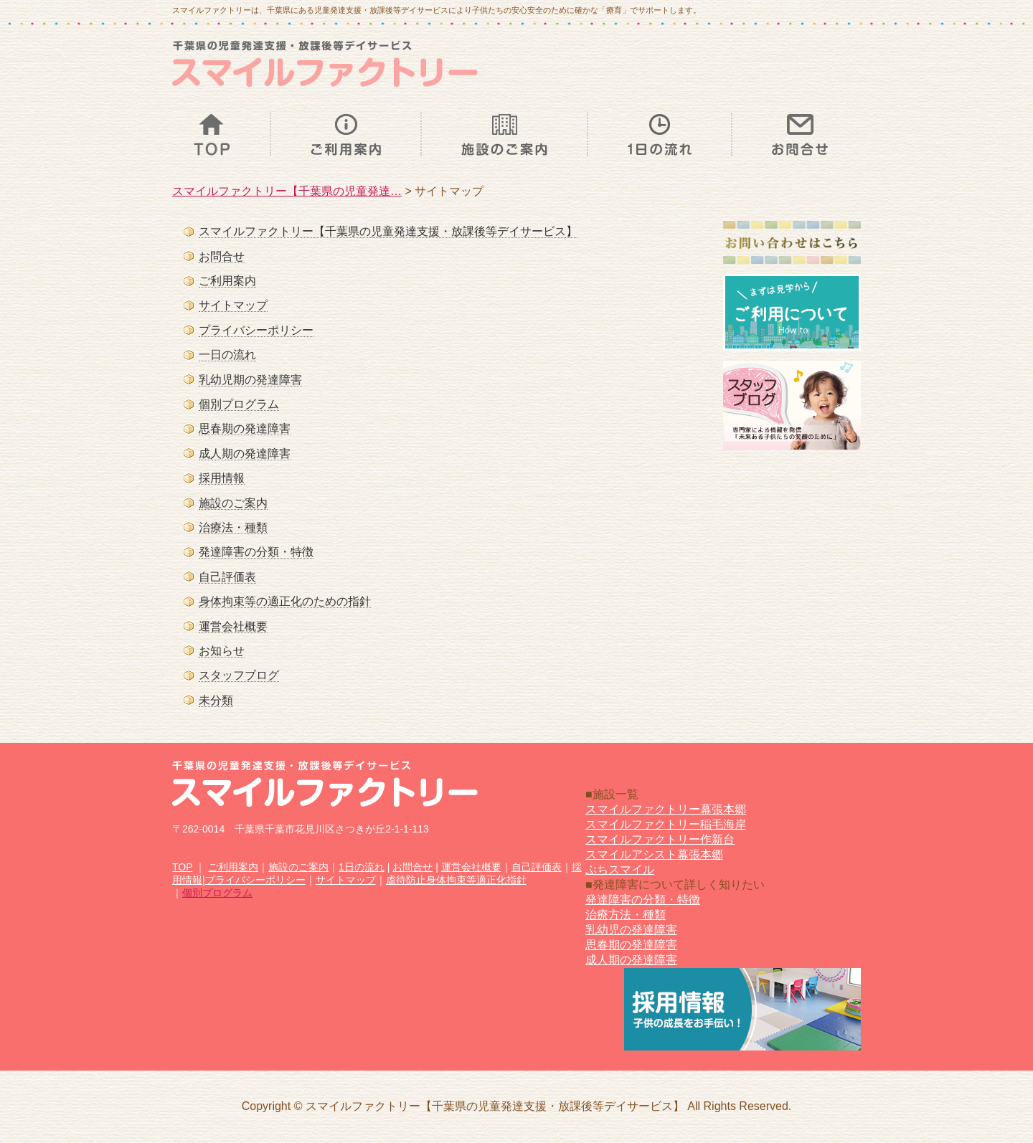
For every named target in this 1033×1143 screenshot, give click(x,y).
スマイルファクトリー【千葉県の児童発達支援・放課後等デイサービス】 (388, 231)
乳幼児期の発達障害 (250, 380)
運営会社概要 (233, 626)
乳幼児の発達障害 (631, 930)
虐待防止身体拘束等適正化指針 (456, 880)
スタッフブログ (239, 675)
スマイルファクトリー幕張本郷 (665, 809)
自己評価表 (227, 577)
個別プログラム (239, 404)
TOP (182, 867)
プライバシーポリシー (256, 330)
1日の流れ (362, 867)
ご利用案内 (227, 281)
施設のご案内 (233, 503)
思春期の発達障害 (245, 428)
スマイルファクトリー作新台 (660, 839)
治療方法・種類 (625, 915)
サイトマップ (233, 305)
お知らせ (222, 651)
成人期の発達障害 (245, 453)
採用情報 (222, 478)
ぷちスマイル (619, 869)
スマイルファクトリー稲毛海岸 (665, 824)
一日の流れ (227, 354)
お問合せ (222, 256)
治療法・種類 (233, 527)
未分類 (216, 700)
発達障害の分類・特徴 (256, 552)
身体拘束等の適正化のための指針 (285, 601)
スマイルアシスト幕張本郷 (654, 854)
